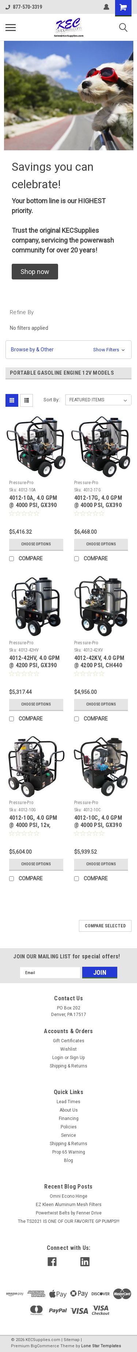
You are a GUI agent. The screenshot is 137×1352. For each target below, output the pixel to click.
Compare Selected (105, 925)
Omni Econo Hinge (68, 1196)
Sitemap (72, 1339)
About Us (69, 1110)
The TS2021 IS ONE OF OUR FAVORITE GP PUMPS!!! (68, 1221)
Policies (69, 1126)
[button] (35, 271)
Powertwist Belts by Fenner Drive (69, 1213)
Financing (69, 1118)
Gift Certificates (68, 1040)
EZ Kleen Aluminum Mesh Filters (69, 1204)
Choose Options (36, 544)
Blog (68, 1160)
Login (57, 1057)
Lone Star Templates (101, 1346)
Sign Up (77, 1057)
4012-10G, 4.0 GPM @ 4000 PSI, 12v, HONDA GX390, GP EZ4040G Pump (33, 828)
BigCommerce (45, 1346)
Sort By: (51, 399)
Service (68, 1135)
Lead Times (68, 1101)
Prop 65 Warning (68, 1152)
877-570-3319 (23, 7)
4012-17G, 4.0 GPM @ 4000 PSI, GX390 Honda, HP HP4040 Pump (98, 508)
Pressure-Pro (21, 482)
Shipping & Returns (68, 1066)
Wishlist (68, 1049)
